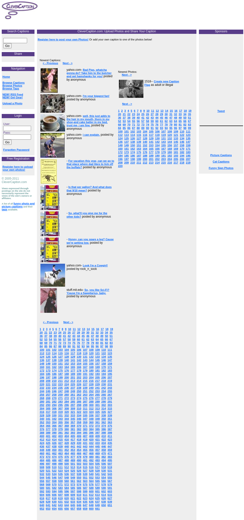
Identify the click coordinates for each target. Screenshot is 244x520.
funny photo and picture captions (18, 205)
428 (66, 443)
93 (83, 346)
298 (79, 405)
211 (60, 380)
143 (85, 360)
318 (54, 411)
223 (60, 384)
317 (48, 411)
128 (66, 356)
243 (109, 387)
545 (48, 477)
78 (87, 342)
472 (42, 456)
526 (79, 470)
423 (109, 439)
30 (87, 332)
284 (66, 401)
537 (72, 474)
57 (64, 339)
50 (106, 335)
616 (42, 498)
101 (48, 349)
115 (60, 353)
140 (66, 360)
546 (54, 477)
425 (48, 443)
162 (54, 367)
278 (103, 398)
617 (48, 498)
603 (109, 491)
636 (91, 501)
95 (92, 346)
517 (97, 467)
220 (42, 384)
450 (54, 449)
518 (103, 467)
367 (60, 425)
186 (54, 373)
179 (85, 370)
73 (64, 342)
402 (54, 436)
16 (97, 329)
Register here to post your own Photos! (63, 39)
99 (111, 346)
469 (97, 453)
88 (59, 346)
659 (85, 508)
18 (106, 329)
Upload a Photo (12, 103)
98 (106, 346)
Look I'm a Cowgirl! (95, 265)
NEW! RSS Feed (12, 94)
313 (97, 408)
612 (91, 494)
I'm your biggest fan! (96, 95)
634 (79, 501)
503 (85, 463)
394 (79, 432)
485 (48, 460)
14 (88, 329)
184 (42, 373)
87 (55, 346)
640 (42, 505)
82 (106, 342)
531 (109, 470)
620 (66, 498)
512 (66, 467)
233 (48, 387)
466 (79, 453)
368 (66, 425)
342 (54, 418)
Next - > (67, 63)
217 (97, 380)
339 (109, 415)
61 (83, 339)
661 (97, 508)
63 (92, 339)
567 (109, 481)
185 (48, 373)
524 (66, 470)
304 (42, 408)
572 (66, 484)
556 (42, 481)
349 (97, 418)
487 (60, 460)
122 (103, 353)
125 (48, 356)
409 (97, 436)
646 (79, 505)
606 (54, 494)
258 (54, 394)
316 (42, 411)
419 (85, 439)
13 (83, 329)
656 (66, 508)
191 (85, 373)
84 (41, 346)
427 (60, 443)
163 (60, 367)
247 (60, 391)
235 (60, 387)
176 (66, 370)
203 (85, 377)
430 (79, 443)
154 (79, 363)
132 (91, 356)
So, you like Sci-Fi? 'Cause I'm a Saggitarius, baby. (88, 291)
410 (103, 436)
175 (60, 370)
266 (103, 394)
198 (54, 377)
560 (66, 481)
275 (85, 398)
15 (92, 329)
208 (42, 380)
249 (72, 391)
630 (54, 501)
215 (85, 380)
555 (109, 477)
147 (109, 360)
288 (91, 401)
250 (79, 391)
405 (72, 436)
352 (42, 422)
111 (109, 349)
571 (60, 484)
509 (48, 467)
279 (109, 398)
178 (79, 370)
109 (97, 349)
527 (85, 470)
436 (42, 446)
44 (78, 335)
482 (103, 456)
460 (42, 453)
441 (72, 446)
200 (66, 377)
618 (54, 498)
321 (72, 411)
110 (103, 349)
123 (109, 353)
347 (85, 418)
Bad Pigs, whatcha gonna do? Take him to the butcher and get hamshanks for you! (89, 73)
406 (79, 436)
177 (72, 370)
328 (42, 415)
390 (54, 432)
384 (91, 429)
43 (73, 335)
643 (60, 505)
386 (103, 429)
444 (91, 446)
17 (102, 329)
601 (97, 491)
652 (42, 508)
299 (85, 405)
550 (79, 477)
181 (97, 370)
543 (109, 474)
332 (66, 415)
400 (42, 436)
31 (92, 332)
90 (69, 346)
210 (54, 380)
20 (41, 332)
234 (54, 387)
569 (48, 484)
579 (109, 484)
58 (69, 339)
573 (72, 484)
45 (83, 335)
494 (103, 460)
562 (79, 481)
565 (97, 481)
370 (79, 425)
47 (92, 335)
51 (111, 335)
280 (42, 401)
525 (72, 470)
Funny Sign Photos (221, 168)
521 (48, 470)
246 (54, 391)
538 (79, 474)
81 (101, 342)
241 (97, 387)
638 (103, 501)
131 (85, 356)
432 (91, 443)
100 (42, 349)
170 (103, 367)
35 (111, 332)
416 (66, 439)
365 (48, 425)
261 (72, 394)
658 (79, 508)
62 (87, 339)
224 (66, 384)
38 (50, 335)
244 (42, 391)
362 (103, 422)
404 (66, 436)
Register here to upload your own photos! (17, 168)
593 (48, 491)
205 (97, 377)
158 (103, 363)
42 (69, 335)
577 (97, 484)
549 (72, 477)
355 (60, 422)
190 (79, 373)
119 (85, 353)
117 (72, 353)
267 (109, 394)
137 (48, 360)
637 (97, 501)
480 (91, 456)
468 (91, 453)
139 (60, 360)
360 (91, 422)
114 (54, 353)
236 (66, 387)
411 (109, 436)
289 (97, 401)
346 (79, 418)
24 (59, 332)
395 (85, 432)
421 (97, 439)
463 (60, 453)
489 (72, 460)
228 (91, 384)
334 (79, 415)
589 (97, 487)
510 (54, 467)
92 (78, 346)
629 (48, 501)
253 (97, 391)
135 (109, 356)
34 (106, 332)
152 (66, 363)
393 (72, 432)
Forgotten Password (16, 149)
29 (83, 332)
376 (42, 429)
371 (85, 425)
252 (91, 391)
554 (103, 477)
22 (50, 332)
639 (109, 501)
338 (103, 415)
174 (54, 370)
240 (91, 387)
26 (69, 332)
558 (54, 481)
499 (60, 463)
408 (91, 436)
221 (48, 384)
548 (66, 477)
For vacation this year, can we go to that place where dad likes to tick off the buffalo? (90, 164)
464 (66, 453)
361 (97, 422)
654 (54, 508)
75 (73, 342)
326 (103, 411)
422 (103, 439)
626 (103, 498)
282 (54, 401)
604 (42, 494)
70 (50, 342)
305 (48, 408)
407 (85, 436)
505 (97, 463)
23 (55, 332)
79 (92, 342)
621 (72, 498)
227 (85, 384)
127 (60, 356)
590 (103, 487)
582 (54, 487)
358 (79, 422)
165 (72, 367)
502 (79, 463)
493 (97, 460)
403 (60, 436)
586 (79, 487)
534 (54, 474)
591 (109, 487)
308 (66, 408)
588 (91, 487)
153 (72, 363)
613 (97, 494)
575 (85, 484)
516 (91, 467)
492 (91, 460)
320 (66, 411)
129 (72, 356)
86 (50, 346)
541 (97, 474)
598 (79, 491)
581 (48, 487)
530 (103, 470)
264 (91, 394)
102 (54, 349)
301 (97, 405)
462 (54, 453)
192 (91, 373)
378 (54, 429)
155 (85, 363)
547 (60, 477)
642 (54, 505)
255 (109, 391)
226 (79, 384)
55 (55, 339)
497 (48, 463)
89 (64, 346)
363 (109, 422)
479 (85, 456)
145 (97, 360)
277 (97, 398)
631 (60, 501)
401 (48, 436)
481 (97, 456)
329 (48, 415)
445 (97, 446)
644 (66, 505)
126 (54, 356)
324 (91, 411)
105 (72, 349)
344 (66, 418)
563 (85, 481)
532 (42, 474)
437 (48, 446)
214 (79, 380)
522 (54, 470)
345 (72, 418)
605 (48, 494)
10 (69, 329)
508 (42, 467)
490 (79, 460)
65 (101, 339)
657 (72, 508)
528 (91, 470)
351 (109, 418)
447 (109, 446)
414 (54, 439)
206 (103, 377)
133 (97, 356)
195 (109, 373)
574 (79, 484)
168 (91, 367)
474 (54, 456)
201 (72, 377)
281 (48, 401)
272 (66, 398)
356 (66, 422)
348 (91, 418)
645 (72, 505)
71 (55, 342)
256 (42, 394)
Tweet (221, 111)
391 (60, 432)
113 (48, 353)
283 (60, 401)
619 (60, 498)
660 (91, 508)
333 (72, 415)
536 (66, 474)
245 (48, 391)
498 (54, 463)
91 (73, 346)
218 (103, 380)
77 (83, 342)
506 (103, 463)
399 (109, 432)
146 (103, 360)
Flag (147, 84)
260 (66, 394)
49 (101, 335)
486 (54, 460)
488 (66, 460)
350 (103, 418)
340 (42, 418)
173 (48, 370)
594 (54, 491)
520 (42, 470)
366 (54, 425)
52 (41, 339)
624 (91, 498)
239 (85, 387)
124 (42, 356)
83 (111, 342)
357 (72, 422)
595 (60, 491)
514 (79, 467)
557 (48, 481)
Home (6, 76)
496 (42, 463)
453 (72, 449)
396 (91, 432)
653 (48, 508)
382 (79, 429)
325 (97, 411)
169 (97, 367)
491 (85, 460)
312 (91, 408)
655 (60, 508)
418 (79, 439)
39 (55, 335)
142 (79, 360)
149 (48, 363)
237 (72, 387)
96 (97, 346)
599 (85, 491)
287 (85, 401)
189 (72, 373)
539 (85, 474)
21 (45, 332)
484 (42, 460)
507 (109, 463)
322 (79, 411)
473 (48, 456)
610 (79, 494)
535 (60, 474)
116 (66, 353)
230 (103, 384)
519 (109, 467)
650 (103, 505)
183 (109, 370)
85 (45, 346)
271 (60, 398)
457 (97, 449)
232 (42, 387)
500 (66, 463)
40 (59, 335)
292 (42, 405)
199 (60, 377)
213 (72, 380)
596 (66, 491)
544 (42, 477)
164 (66, 367)
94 (87, 346)
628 (42, 501)
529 (97, 470)
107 (85, 349)
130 (79, 356)
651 (109, 505)
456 (91, 449)
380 (66, 429)
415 (60, 439)
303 (109, 405)
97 (101, 346)
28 (78, 332)
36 (41, 335)
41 (64, 335)
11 (74, 329)
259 (60, 394)
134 (103, 356)
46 (87, 335)
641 (48, 505)
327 (109, 411)
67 (111, 339)
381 (72, 429)
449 (48, 449)
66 (106, 339)
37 (45, 335)
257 (48, 394)
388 (42, 432)
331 (60, 415)
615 (109, 494)
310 (79, 408)
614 (103, 494)
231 (109, 384)
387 (109, 429)
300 (91, 405)
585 (72, 487)
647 (85, 505)
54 (50, 339)
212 (66, 380)
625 (97, 498)
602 (103, 491)
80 (97, 342)
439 (60, 446)
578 (103, 484)
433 (97, 443)
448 (42, 449)
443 (85, 446)
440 (66, 446)
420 (91, 439)
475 (60, 456)
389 (48, 432)
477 (72, 456)
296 (66, 405)
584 (66, 487)
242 (103, 387)
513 (72, 467)
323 (85, 411)
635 (85, 501)
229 (97, 384)
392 (66, 432)
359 (85, 422)
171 (109, 367)
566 (103, 481)
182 (103, 370)
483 (109, 456)
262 (79, 394)
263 (85, 394)
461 (48, 453)
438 (54, 446)
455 (85, 449)
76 (78, 342)
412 (42, 439)
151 (60, 363)
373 (97, 425)
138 (54, 360)
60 (78, 339)
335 (85, 415)
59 (73, 339)
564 (91, 481)
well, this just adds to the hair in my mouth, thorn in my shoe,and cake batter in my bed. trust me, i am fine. (88, 120)
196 (42, 377)
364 (42, 425)
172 (42, 370)
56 (59, 339)
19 (111, 329)
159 (109, 363)
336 (91, 415)
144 (91, 360)
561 (72, 481)
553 (97, 477)
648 (91, 505)
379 (60, 429)
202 (79, 377)
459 (109, 449)
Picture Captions (221, 155)
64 (97, 339)
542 (103, 474)
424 (42, 443)
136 (42, 360)
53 (45, 339)
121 (97, 353)
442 (79, 446)
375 (109, 425)
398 (103, 432)
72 (59, 342)
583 (60, 487)
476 (66, 456)
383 (85, 429)
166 (79, 367)
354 (54, 422)
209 (48, 380)
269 (48, 398)
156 (91, 363)
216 (91, 380)
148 (42, 363)
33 (101, 332)
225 (72, 384)
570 (54, 484)
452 (66, 449)
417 (72, 439)
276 (91, 398)
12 (78, 329)
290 (103, 401)
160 (42, 367)
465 (72, 453)
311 (85, 408)
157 (97, 363)
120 (91, 353)
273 (72, 398)
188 (66, 373)
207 (109, 377)
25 (64, 332)
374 (103, 425)
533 (48, 474)
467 (85, 453)
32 (97, 332)
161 (48, 367)
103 (60, 349)
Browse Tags (10, 88)
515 (85, 467)
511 (60, 467)
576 (91, 484)
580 (42, 487)
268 (42, 398)
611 (85, 494)
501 (72, 463)
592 (42, 491)
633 (72, 501)
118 (79, 353)
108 (91, 349)
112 (42, 353)
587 (85, 487)
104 (66, 349)
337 (97, 415)
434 (103, 443)
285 (72, 401)
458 (103, 449)
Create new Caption (166, 81)
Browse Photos (12, 85)
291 (109, 401)
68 (41, 342)
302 (103, 405)
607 (60, 494)
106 (79, 349)
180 (91, 370)
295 (60, 405)
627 (109, 498)
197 (48, 377)
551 (85, 477)
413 (48, 439)
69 (45, 342)
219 (109, 380)
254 (103, 391)
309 (72, 408)
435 (109, 443)
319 (60, 411)
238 (79, 387)
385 (97, 429)
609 (72, 494)
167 (85, 367)
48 (97, 335)
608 (66, 494)
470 (103, 453)
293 (48, 405)
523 (60, 470)
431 (85, 443)
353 (48, 422)
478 (79, 456)
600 (91, 491)
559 (60, 481)
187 (60, 373)
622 (79, 498)
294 (54, 405)
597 (72, 491)
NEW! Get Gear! (12, 97)
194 (103, 373)
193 (97, 373)
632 (66, 501)
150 (54, 363)
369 (72, 425)
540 (91, 474)
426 (54, 443)
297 (72, 405)
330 (54, 415)
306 (54, 408)
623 (85, 498)
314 (103, 408)
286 (79, 401)
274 (79, 398)
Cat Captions (221, 161)
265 (97, 394)
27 (73, 332)
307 (60, 408)
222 (54, 384)
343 (60, 418)
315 (109, 408)
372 (91, 425)
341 (48, 418)
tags (4, 209)
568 (42, 484)
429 (72, 443)
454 (79, 449)
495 (109, 460)
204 (91, 377)
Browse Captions (13, 82)
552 (91, 477)
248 (66, 391)
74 (69, 342)
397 (97, 432)
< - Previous (50, 63)
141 (72, 360)
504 (91, 463)
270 (54, 398)
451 (60, 449)
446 (103, 446)
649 (97, 505)
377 (48, 429)
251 (85, 391)
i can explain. (91, 134)
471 (109, 453)
